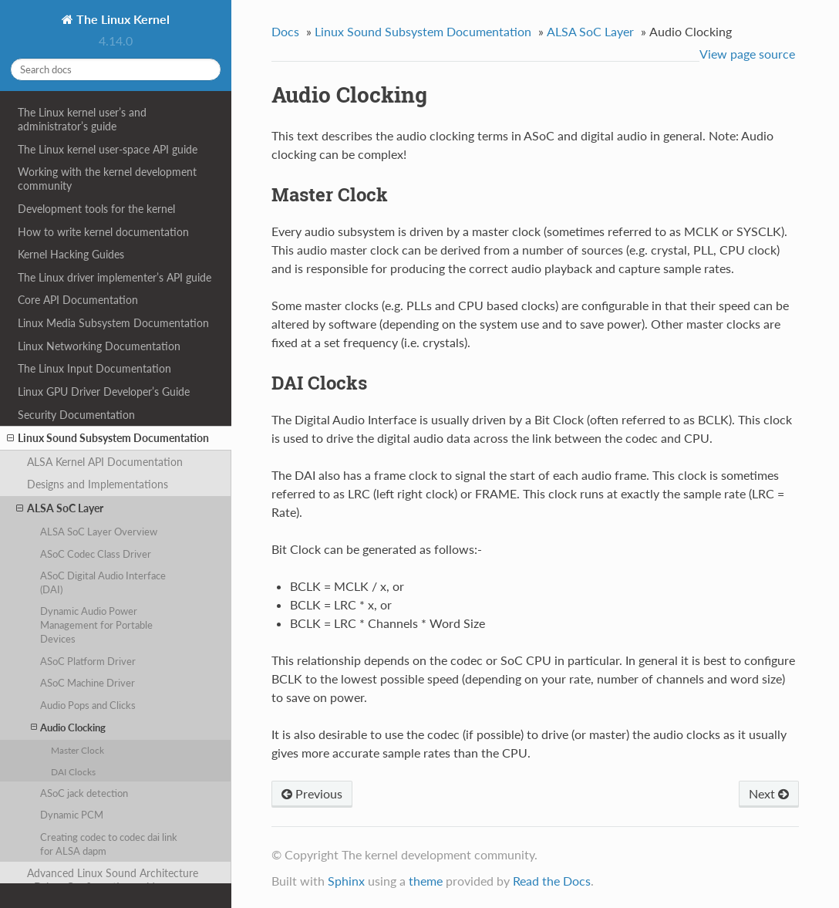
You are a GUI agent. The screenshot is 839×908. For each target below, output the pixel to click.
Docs (285, 31)
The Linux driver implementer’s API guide (114, 277)
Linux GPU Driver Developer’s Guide (104, 391)
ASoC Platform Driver (88, 661)
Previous (311, 793)
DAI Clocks (73, 771)
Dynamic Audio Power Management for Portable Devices (96, 625)
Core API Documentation (78, 299)
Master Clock (77, 749)
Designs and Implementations (97, 484)
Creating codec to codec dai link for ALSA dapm (108, 844)
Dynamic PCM (71, 814)
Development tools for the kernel (96, 208)
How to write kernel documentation (103, 231)
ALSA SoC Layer (59, 508)
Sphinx (346, 880)
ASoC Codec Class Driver (95, 554)
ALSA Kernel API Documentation (105, 461)
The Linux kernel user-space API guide (107, 149)
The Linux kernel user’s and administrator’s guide (82, 119)
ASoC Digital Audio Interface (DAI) (103, 582)
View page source (747, 53)
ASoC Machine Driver (87, 683)
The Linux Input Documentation (94, 368)
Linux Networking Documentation (99, 346)
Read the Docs (552, 880)
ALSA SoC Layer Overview (98, 531)
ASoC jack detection (84, 793)
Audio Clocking (68, 727)
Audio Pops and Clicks (88, 705)
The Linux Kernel (121, 19)
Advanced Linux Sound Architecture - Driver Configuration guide (112, 879)
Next (769, 793)
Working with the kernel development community (107, 178)
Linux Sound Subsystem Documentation (108, 438)
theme (426, 880)
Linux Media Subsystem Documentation (113, 322)
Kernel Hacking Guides (71, 254)
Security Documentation (76, 414)
